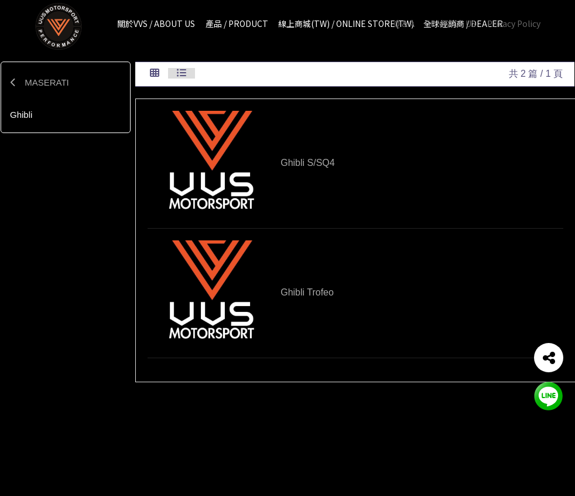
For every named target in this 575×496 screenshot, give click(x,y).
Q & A (404, 23)
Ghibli (21, 115)
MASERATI (39, 82)
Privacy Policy (513, 23)
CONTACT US (450, 23)
